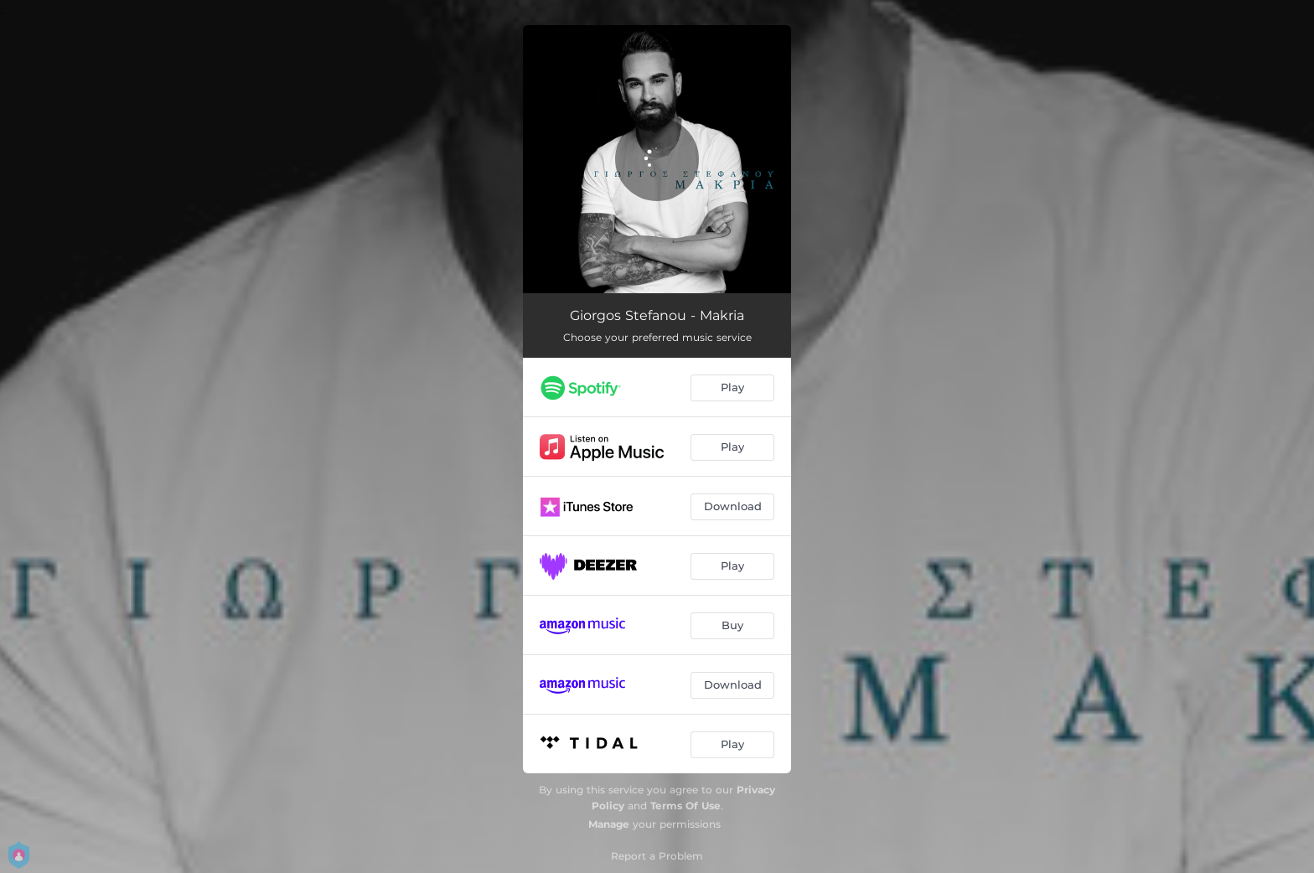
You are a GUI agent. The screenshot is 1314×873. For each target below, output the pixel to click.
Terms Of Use (685, 805)
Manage (608, 824)
